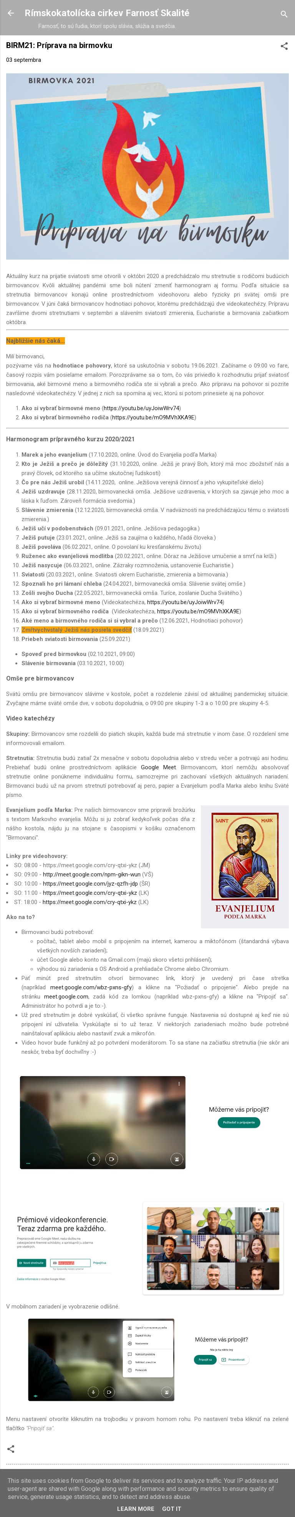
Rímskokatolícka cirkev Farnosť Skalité (107, 13)
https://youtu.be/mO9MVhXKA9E (153, 417)
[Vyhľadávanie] (284, 15)
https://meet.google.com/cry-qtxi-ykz (90, 892)
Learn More (135, 1508)
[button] (284, 47)
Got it (171, 1508)
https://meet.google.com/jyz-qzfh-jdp (90, 883)
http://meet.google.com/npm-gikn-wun (92, 874)
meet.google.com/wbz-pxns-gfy (91, 987)
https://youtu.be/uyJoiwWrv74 (141, 408)
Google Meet (158, 767)
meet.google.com (66, 996)
